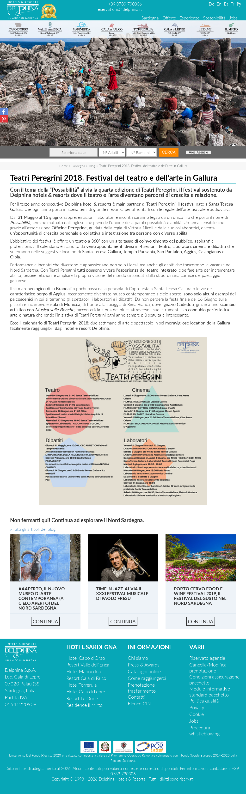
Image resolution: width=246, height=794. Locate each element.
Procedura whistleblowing (204, 730)
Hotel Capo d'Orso (85, 658)
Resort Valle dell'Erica (87, 664)
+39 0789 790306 (125, 3)
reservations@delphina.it (119, 9)
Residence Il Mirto (84, 705)
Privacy (196, 707)
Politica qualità (204, 700)
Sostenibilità (214, 17)
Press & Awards (144, 664)
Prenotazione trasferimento (142, 688)
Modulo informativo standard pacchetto (209, 691)
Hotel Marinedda (83, 671)
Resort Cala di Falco (86, 678)
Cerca (168, 152)
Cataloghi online (144, 671)
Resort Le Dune (82, 698)
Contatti (136, 697)
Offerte (169, 17)
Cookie (196, 714)
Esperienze (189, 17)
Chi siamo (138, 658)
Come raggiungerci (147, 678)
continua (45, 621)
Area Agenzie (198, 152)
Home (63, 166)
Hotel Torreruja (81, 685)
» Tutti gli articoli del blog (32, 529)
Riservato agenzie (207, 658)
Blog (92, 166)
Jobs (233, 17)
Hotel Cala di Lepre (85, 691)
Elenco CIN (139, 703)
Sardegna (150, 17)
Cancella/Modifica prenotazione (208, 667)
